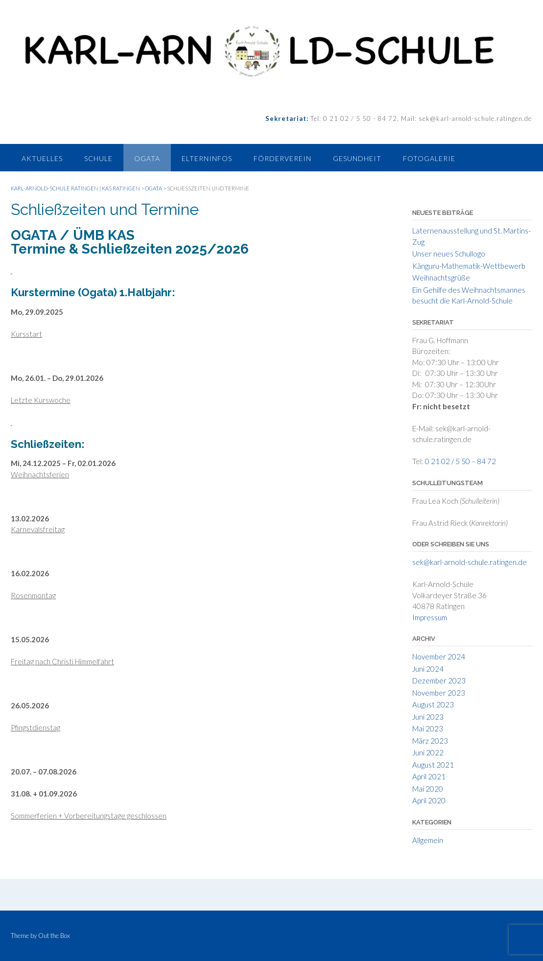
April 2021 (429, 776)
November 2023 (438, 692)
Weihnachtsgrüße (441, 277)
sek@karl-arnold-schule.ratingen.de (469, 562)
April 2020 (429, 800)
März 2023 (430, 740)
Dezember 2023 (439, 680)
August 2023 (433, 704)
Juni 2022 (428, 752)
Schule (98, 158)
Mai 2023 (427, 728)
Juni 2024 (428, 668)
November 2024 (438, 656)
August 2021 (433, 764)
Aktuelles (42, 158)
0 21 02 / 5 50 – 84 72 (460, 461)
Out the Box (54, 935)
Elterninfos (207, 158)
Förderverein (282, 158)
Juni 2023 (428, 716)
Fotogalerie (429, 158)
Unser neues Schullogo (448, 253)
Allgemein (427, 840)
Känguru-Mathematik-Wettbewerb (468, 265)
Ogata (147, 158)
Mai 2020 (427, 788)
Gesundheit (357, 158)
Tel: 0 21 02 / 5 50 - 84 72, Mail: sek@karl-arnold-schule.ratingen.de (420, 118)
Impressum (429, 617)
